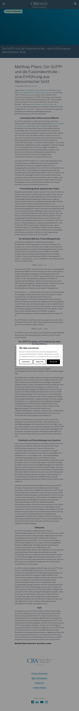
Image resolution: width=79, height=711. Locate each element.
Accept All (53, 362)
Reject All (39, 362)
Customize (26, 362)
